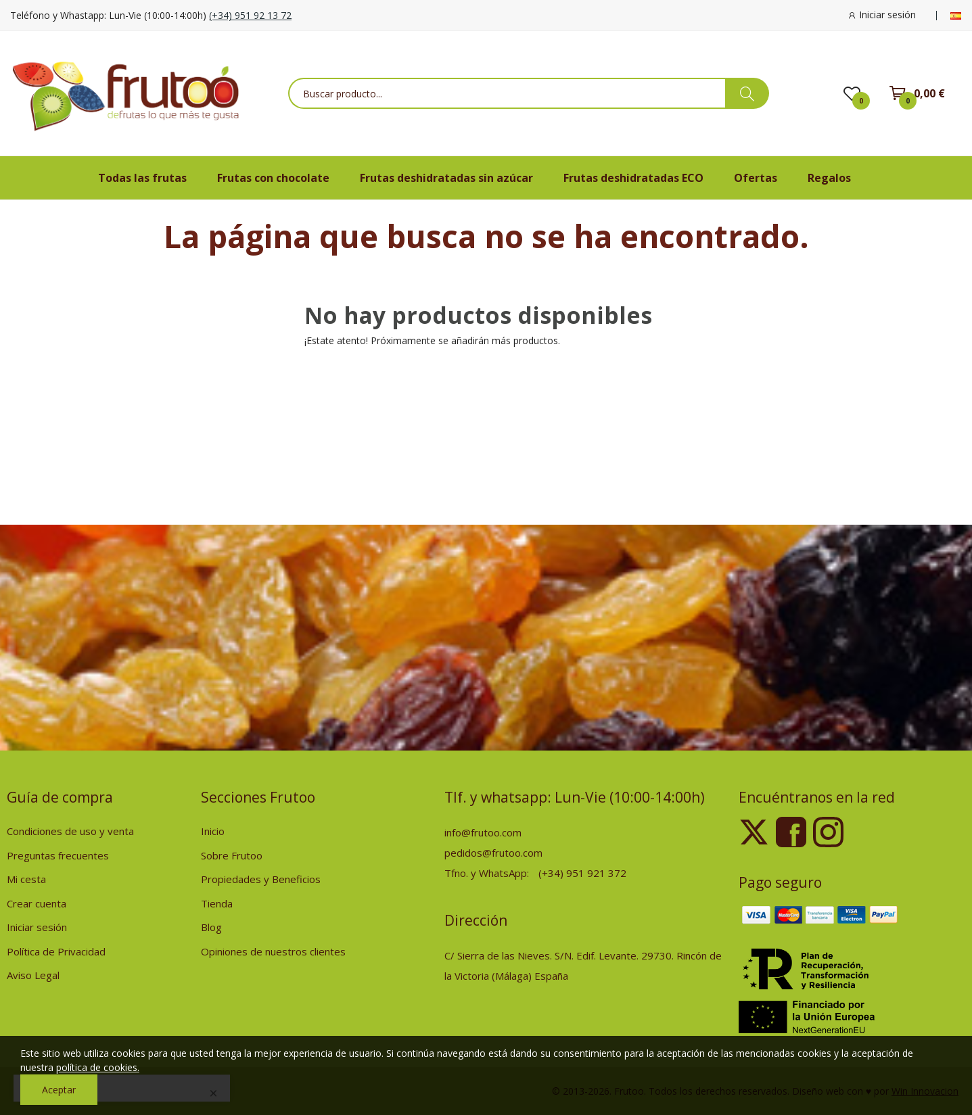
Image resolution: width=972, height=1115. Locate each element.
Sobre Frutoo (231, 855)
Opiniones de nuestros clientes (273, 951)
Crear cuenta (36, 903)
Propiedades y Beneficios (261, 879)
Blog (211, 927)
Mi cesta (26, 879)
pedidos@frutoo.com (493, 852)
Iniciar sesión (37, 927)
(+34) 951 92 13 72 (250, 15)
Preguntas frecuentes (58, 855)
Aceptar (59, 1089)
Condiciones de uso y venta (70, 831)
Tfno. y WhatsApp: (488, 873)
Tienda (217, 903)
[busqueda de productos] (747, 93)
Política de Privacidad (56, 951)
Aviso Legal (33, 975)
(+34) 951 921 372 (582, 873)
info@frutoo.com (483, 832)
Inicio (213, 831)
